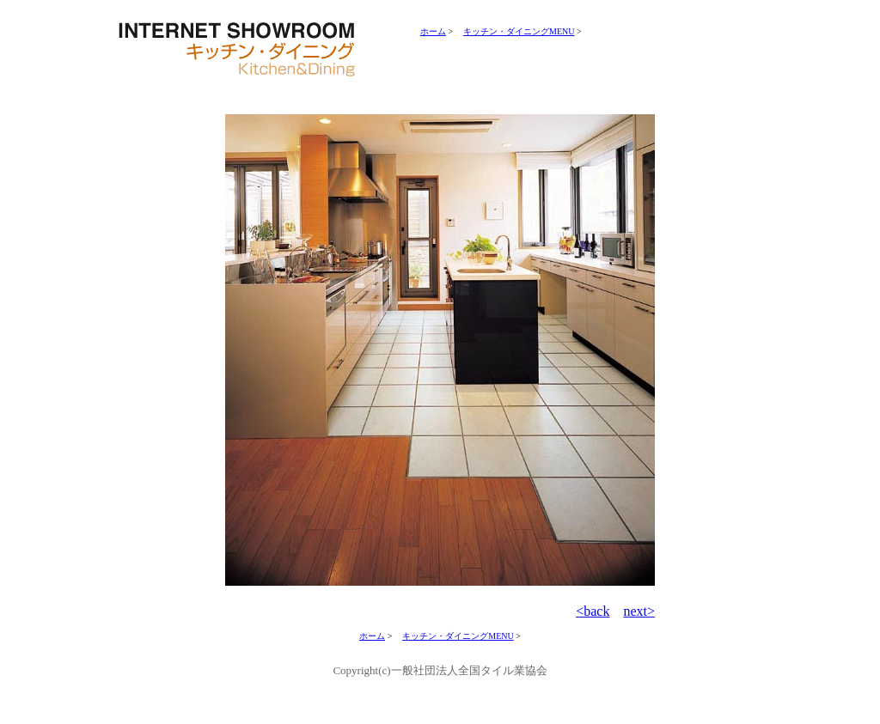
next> (639, 611)
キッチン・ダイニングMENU (518, 31)
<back (592, 611)
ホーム (433, 31)
